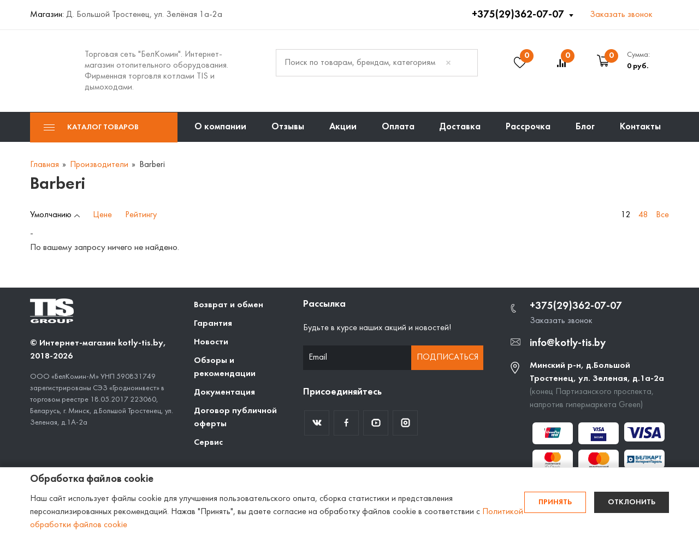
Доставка (460, 127)
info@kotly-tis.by (568, 343)
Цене (102, 215)
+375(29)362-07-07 (519, 15)
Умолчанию (51, 215)
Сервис (208, 442)
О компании (220, 127)
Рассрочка (528, 127)
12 (626, 215)
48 (643, 215)
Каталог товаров (91, 127)
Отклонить (631, 502)
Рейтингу (141, 215)
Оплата (398, 127)
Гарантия (213, 323)
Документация (224, 392)
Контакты (640, 127)
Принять (555, 502)
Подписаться (447, 357)
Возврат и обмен (228, 305)
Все (662, 215)
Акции (343, 127)
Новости (211, 342)
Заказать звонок (621, 14)
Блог (585, 127)
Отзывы (287, 127)
